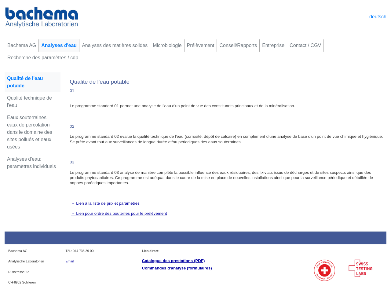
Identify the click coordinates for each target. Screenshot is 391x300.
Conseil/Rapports (238, 45)
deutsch (377, 16)
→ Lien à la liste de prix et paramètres (105, 203)
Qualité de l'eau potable (25, 82)
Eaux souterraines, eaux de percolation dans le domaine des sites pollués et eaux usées (29, 132)
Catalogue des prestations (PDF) (173, 260)
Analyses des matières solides (115, 45)
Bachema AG (21, 45)
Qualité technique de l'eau (29, 101)
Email (70, 261)
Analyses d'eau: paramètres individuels (31, 162)
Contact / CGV (305, 45)
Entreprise (273, 45)
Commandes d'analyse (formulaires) (177, 268)
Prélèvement (200, 45)
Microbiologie (167, 45)
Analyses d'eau (59, 45)
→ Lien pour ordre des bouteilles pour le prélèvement (119, 213)
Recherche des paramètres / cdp (42, 57)
